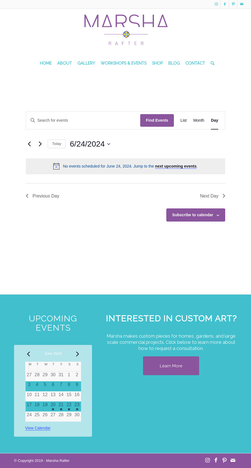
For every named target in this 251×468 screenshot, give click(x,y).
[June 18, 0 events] (37, 406)
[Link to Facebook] (225, 4)
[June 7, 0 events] (61, 386)
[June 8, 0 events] (69, 386)
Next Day (212, 196)
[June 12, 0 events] (45, 396)
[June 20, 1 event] (53, 406)
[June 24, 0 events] (29, 416)
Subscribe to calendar (192, 215)
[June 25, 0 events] (37, 416)
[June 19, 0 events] (45, 406)
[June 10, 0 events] (29, 396)
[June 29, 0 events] (69, 416)
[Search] (211, 63)
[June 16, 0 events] (77, 396)
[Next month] (77, 354)
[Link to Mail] (242, 4)
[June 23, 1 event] (77, 406)
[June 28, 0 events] (61, 416)
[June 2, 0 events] (77, 376)
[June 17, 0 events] (29, 406)
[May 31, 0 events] (61, 376)
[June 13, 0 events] (53, 396)
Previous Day (42, 196)
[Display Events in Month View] (198, 120)
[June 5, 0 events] (45, 386)
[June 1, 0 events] (69, 376)
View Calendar (38, 428)
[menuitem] (45, 63)
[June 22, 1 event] (69, 406)
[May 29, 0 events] (45, 376)
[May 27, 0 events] (29, 376)
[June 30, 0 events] (77, 416)
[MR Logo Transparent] (126, 35)
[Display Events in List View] (184, 120)
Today (56, 144)
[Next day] (40, 144)
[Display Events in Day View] (214, 120)
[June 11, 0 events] (37, 396)
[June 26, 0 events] (45, 416)
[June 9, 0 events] (77, 386)
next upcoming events (176, 166)
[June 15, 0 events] (69, 396)
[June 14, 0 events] (61, 396)
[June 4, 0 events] (37, 386)
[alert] (125, 166)
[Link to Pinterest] (233, 4)
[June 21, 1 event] (61, 406)
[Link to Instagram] (216, 4)
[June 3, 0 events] (29, 386)
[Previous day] (29, 144)
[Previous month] (28, 354)
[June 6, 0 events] (53, 386)
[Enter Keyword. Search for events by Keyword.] (83, 120)
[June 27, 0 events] (53, 416)
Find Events (157, 120)
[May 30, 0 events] (53, 376)
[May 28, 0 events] (37, 376)
